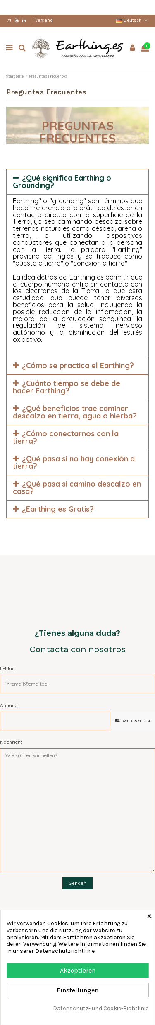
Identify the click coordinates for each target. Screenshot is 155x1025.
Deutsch (132, 20)
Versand (44, 20)
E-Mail (7, 668)
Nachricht (11, 742)
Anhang (9, 705)
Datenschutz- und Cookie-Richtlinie (100, 1008)
